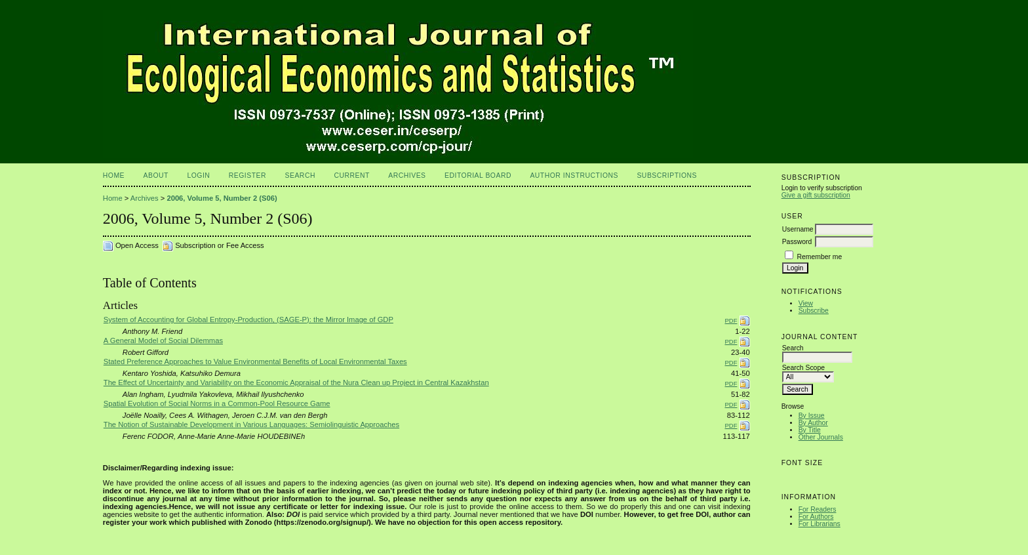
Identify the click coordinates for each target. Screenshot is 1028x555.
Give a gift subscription (815, 195)
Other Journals (821, 437)
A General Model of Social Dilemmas (163, 340)
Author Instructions (574, 175)
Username (798, 229)
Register (247, 175)
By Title (810, 430)
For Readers (818, 509)
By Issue (812, 415)
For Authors (816, 516)
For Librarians (819, 523)
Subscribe (814, 310)
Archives (406, 175)
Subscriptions (667, 175)
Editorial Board (478, 175)
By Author (813, 422)
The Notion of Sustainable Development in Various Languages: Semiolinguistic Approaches (251, 424)
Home (114, 175)
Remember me (819, 256)
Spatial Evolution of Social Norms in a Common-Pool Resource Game (217, 403)
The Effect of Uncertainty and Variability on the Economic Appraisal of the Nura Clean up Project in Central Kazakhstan (296, 382)
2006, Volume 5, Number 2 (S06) (222, 198)
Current (351, 175)
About (156, 175)
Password (797, 241)
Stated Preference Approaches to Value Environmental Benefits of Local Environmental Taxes (255, 361)
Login (198, 175)
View (806, 303)
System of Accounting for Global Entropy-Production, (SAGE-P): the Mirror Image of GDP (248, 319)
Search (300, 175)
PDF (731, 320)
